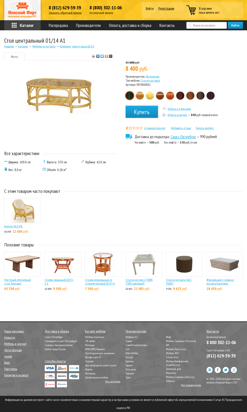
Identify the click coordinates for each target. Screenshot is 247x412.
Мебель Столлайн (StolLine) (180, 377)
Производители (88, 25)
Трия (128, 377)
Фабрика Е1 (132, 337)
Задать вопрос (205, 128)
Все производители (191, 385)
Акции (8, 356)
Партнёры (10, 369)
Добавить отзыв (181, 128)
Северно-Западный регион (59, 345)
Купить (141, 112)
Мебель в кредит (15, 343)
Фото (14, 57)
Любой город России (55, 349)
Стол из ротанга (150, 80)
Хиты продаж (13, 350)
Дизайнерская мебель (96, 377)
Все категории (112, 381)
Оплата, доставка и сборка (130, 25)
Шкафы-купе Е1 (93, 357)
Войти (150, 8)
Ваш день (131, 369)
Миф (168, 337)
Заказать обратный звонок (65, 12)
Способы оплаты (55, 361)
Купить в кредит (178, 115)
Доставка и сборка (57, 331)
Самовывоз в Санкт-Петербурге (61, 341)
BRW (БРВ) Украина (95, 349)
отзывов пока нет (155, 128)
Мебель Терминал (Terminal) (181, 341)
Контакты (166, 25)
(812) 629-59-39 (221, 356)
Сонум (129, 341)
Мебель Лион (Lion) (176, 349)
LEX (127, 349)
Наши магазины (14, 331)
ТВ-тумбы (90, 341)
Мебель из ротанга (94, 337)
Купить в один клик (179, 109)
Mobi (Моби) (132, 353)
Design (129, 357)
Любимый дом (173, 369)
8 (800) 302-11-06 (106, 7)
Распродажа (58, 25)
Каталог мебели (95, 331)
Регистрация (166, 8)
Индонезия (152, 76)
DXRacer (170, 381)
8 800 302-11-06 (221, 342)
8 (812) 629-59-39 (65, 7)
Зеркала (89, 361)
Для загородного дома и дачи (100, 365)
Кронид (130, 361)
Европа (129, 365)
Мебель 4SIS (172, 353)
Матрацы (89, 345)
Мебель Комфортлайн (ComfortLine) (177, 363)
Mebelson (171, 373)
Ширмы (89, 369)
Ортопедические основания (99, 353)
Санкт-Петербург (183, 136)
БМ (167, 345)
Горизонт (130, 373)
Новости (9, 337)
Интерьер (90, 373)
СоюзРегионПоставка (136, 345)
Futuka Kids (172, 357)
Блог (7, 362)
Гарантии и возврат (16, 375)
